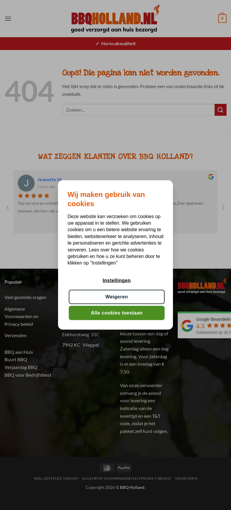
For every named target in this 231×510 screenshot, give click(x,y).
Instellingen (117, 280)
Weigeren (116, 296)
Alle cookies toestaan (117, 312)
